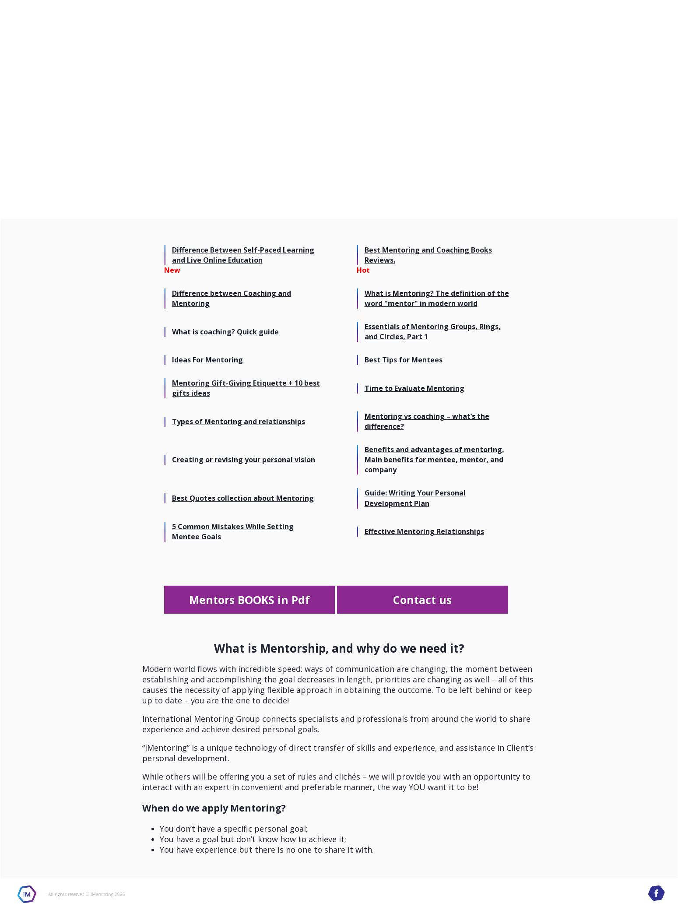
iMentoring (27, 894)
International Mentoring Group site (62, 26)
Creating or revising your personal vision (243, 459)
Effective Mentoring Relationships (424, 531)
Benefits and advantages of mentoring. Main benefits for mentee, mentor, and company (434, 459)
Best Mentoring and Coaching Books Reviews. (428, 255)
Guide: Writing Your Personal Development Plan (415, 498)
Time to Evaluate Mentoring (414, 388)
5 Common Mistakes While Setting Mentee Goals (233, 531)
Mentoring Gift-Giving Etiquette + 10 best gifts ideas (246, 388)
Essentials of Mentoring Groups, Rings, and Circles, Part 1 (433, 331)
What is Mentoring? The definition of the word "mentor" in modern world (437, 298)
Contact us (422, 599)
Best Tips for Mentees (404, 360)
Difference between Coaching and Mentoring (231, 298)
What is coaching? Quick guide (225, 332)
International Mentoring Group (598, 26)
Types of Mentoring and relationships (238, 421)
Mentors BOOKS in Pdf (249, 599)
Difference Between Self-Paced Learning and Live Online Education (243, 255)
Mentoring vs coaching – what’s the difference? (427, 421)
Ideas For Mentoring (207, 360)
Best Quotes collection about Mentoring (243, 498)
